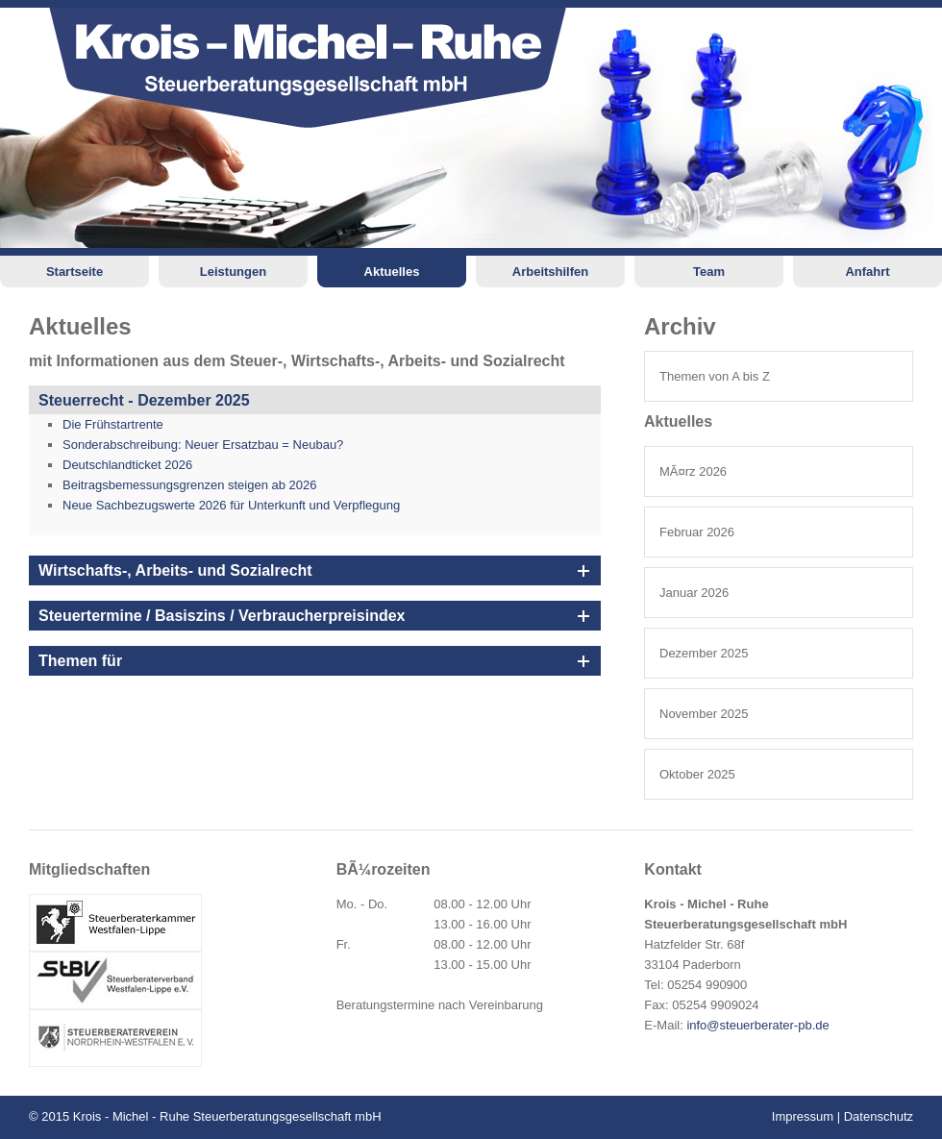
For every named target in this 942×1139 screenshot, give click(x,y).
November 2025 (704, 713)
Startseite (74, 271)
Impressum (802, 1116)
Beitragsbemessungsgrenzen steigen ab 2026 (189, 485)
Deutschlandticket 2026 (127, 465)
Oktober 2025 (697, 774)
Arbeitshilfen (550, 271)
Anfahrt (867, 271)
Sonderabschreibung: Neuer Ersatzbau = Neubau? (202, 444)
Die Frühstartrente (112, 424)
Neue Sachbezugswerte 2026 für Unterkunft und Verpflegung (231, 505)
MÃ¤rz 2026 (693, 471)
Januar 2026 (694, 592)
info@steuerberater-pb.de (757, 1025)
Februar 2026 (696, 532)
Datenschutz (878, 1116)
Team (709, 271)
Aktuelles (392, 271)
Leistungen (233, 271)
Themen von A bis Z (714, 376)
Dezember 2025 (704, 653)
